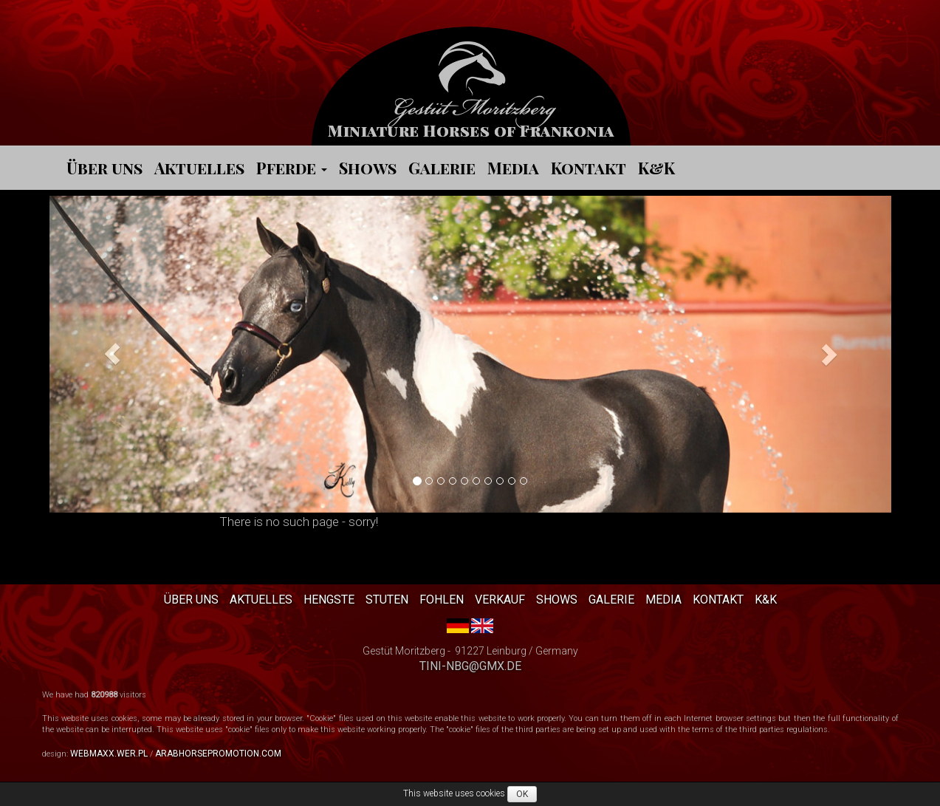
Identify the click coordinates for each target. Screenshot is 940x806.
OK (522, 794)
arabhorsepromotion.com (218, 753)
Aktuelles (199, 168)
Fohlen (441, 599)
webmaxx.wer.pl (109, 753)
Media (513, 168)
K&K (656, 168)
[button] (112, 354)
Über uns (104, 168)
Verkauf (500, 599)
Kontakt (588, 168)
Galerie (442, 168)
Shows (368, 168)
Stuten (387, 599)
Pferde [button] (291, 168)
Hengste (328, 599)
